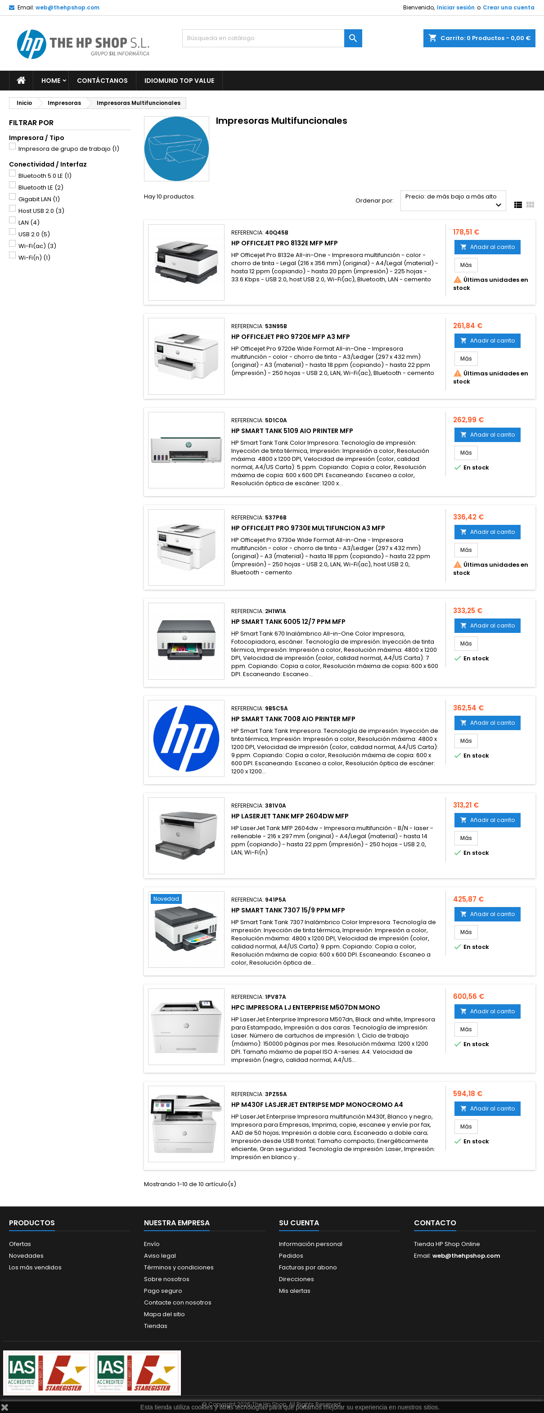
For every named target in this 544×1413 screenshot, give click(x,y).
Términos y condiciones (179, 1267)
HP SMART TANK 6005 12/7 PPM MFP (288, 621)
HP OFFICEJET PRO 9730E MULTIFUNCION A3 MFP (308, 528)
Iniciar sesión (456, 7)
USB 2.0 (34, 234)
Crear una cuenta (509, 7)
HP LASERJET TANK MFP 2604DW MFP (290, 816)
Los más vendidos (35, 1267)
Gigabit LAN (39, 199)
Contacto (435, 1223)
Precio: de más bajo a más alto (454, 201)
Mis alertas (294, 1291)
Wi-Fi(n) (34, 257)
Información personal (310, 1244)
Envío (152, 1244)
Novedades (26, 1255)
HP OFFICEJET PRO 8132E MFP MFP (284, 243)
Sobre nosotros (166, 1279)
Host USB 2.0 (41, 211)
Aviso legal (160, 1255)
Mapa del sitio (164, 1314)
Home (50, 80)
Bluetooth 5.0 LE (45, 176)
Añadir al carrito (487, 247)
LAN (29, 222)
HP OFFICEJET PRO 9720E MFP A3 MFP (290, 336)
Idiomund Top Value (179, 80)
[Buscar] (272, 38)
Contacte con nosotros (177, 1302)
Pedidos (291, 1255)
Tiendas (155, 1326)
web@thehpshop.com (67, 7)
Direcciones (296, 1279)
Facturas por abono (308, 1267)
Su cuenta (299, 1223)
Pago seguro (163, 1291)
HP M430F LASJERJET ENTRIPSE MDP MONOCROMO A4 (317, 1104)
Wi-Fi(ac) (37, 246)
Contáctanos (102, 80)
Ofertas (20, 1244)
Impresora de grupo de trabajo (68, 148)
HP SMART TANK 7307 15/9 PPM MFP (288, 910)
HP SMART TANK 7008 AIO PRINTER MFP (293, 718)
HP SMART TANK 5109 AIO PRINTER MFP (292, 430)
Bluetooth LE (40, 187)
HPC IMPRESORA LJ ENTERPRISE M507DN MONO (305, 1007)
